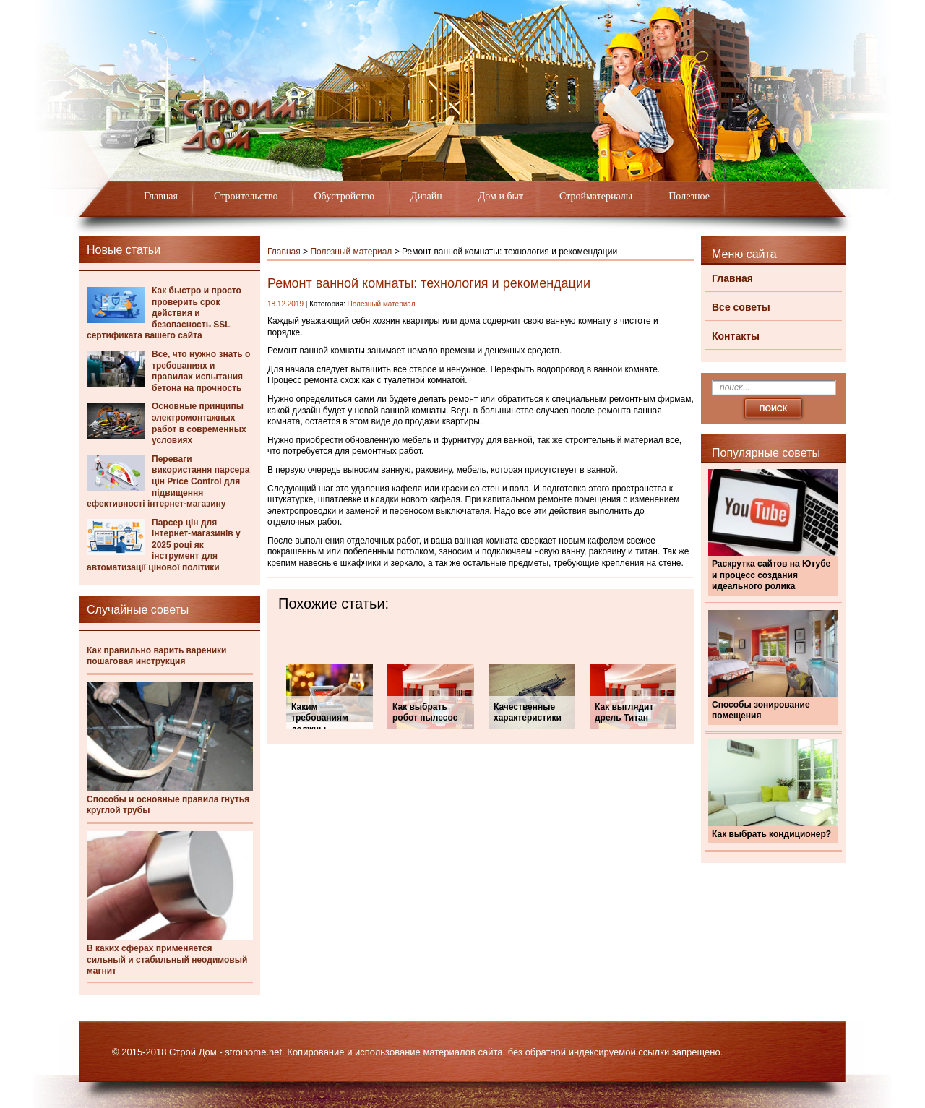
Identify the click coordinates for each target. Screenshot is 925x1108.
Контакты (736, 336)
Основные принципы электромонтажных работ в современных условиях (199, 423)
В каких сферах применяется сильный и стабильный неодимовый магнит (167, 959)
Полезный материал (351, 251)
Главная (161, 196)
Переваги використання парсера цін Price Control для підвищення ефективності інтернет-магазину (168, 481)
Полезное (689, 196)
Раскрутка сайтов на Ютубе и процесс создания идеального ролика (771, 575)
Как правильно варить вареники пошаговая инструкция (157, 656)
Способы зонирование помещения (761, 710)
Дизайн (426, 196)
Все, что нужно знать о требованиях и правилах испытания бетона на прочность (201, 371)
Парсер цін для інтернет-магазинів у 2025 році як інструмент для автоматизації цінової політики (164, 545)
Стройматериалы (595, 196)
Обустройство (344, 196)
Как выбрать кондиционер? (771, 834)
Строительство (246, 196)
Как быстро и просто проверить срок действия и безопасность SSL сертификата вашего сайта (164, 312)
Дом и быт (500, 196)
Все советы (741, 307)
